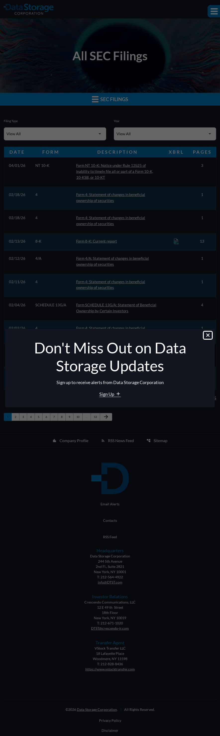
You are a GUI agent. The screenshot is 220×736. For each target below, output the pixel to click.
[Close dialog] (207, 335)
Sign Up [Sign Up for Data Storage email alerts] (107, 394)
